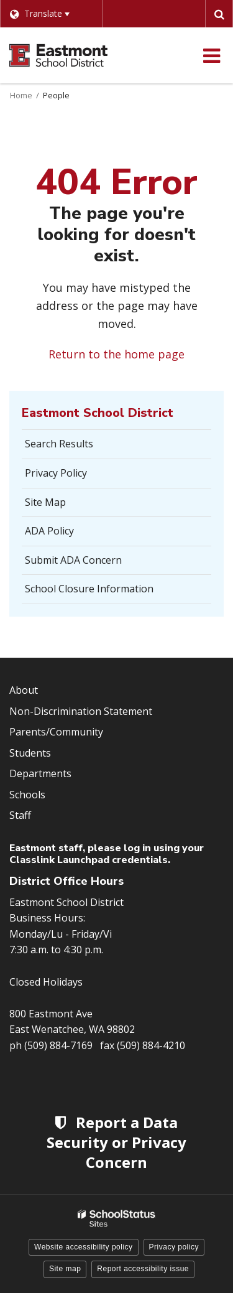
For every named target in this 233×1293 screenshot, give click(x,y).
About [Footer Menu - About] (23, 690)
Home (21, 95)
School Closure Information (89, 588)
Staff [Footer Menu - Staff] (20, 815)
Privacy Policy (56, 473)
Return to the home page (116, 354)
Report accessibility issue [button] (143, 1268)
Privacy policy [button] (174, 1247)
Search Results (59, 443)
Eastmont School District (97, 412)
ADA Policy (49, 531)
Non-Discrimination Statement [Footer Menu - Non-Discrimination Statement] (80, 711)
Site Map (45, 502)
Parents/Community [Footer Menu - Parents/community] (56, 732)
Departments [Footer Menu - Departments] (40, 773)
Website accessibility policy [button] (83, 1247)
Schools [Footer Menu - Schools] (27, 794)
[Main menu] (211, 55)
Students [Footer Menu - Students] (30, 753)
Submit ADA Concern (73, 560)
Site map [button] (65, 1268)
